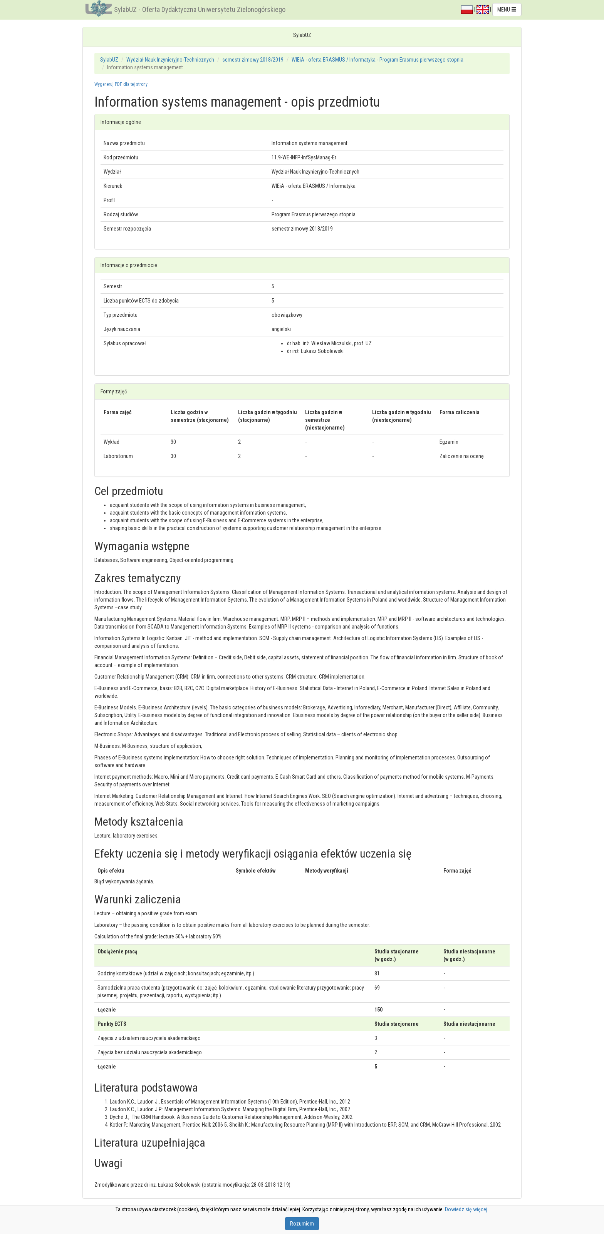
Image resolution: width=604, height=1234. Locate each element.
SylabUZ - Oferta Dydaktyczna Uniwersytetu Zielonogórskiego (199, 9)
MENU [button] (507, 10)
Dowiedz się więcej (466, 1209)
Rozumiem (302, 1224)
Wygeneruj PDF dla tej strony (121, 84)
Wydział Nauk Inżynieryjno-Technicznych (170, 60)
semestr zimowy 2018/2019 (253, 60)
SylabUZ (109, 60)
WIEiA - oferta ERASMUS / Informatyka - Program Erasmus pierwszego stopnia (377, 60)
